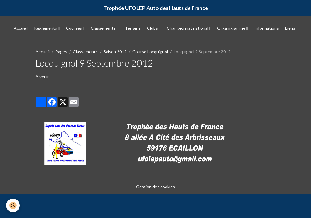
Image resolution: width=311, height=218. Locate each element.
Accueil (21, 28)
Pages (61, 51)
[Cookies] (13, 205)
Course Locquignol (150, 51)
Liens (290, 28)
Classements (104, 28)
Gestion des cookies (155, 186)
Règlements (46, 28)
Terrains (133, 28)
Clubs (153, 28)
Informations (266, 28)
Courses (74, 28)
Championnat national (188, 28)
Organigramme (231, 28)
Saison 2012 (115, 51)
